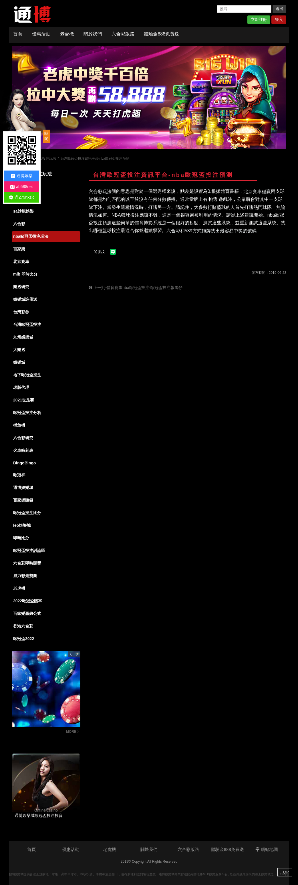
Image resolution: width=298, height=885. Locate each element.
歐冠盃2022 (23, 638)
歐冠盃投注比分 (27, 512)
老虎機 (67, 33)
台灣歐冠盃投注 (27, 324)
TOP (285, 872)
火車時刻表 (23, 450)
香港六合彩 (23, 626)
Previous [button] (71, 654)
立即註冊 (259, 19)
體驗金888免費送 (161, 33)
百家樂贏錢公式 (27, 613)
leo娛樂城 (22, 525)
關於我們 (93, 33)
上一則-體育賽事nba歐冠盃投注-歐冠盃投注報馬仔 (136, 287)
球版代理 (21, 387)
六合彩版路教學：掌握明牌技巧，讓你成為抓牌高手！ (37, 732)
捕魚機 (19, 425)
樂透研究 (21, 286)
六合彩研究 (23, 437)
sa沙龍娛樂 (23, 211)
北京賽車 (21, 261)
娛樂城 (19, 362)
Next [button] (77, 654)
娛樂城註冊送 (25, 299)
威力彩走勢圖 (25, 575)
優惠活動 (41, 33)
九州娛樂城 (23, 337)
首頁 (17, 33)
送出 (279, 8)
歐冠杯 (19, 475)
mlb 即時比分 (25, 274)
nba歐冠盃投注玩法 (30, 236)
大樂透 (19, 349)
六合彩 (19, 223)
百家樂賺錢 (23, 500)
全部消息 (21, 186)
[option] (149, 97)
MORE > (72, 732)
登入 (279, 19)
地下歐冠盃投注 (27, 375)
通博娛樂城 (23, 487)
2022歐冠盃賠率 (27, 601)
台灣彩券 (21, 312)
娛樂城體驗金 (25, 198)
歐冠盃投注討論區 (29, 550)
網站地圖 (266, 849)
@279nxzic (21, 197)
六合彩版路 (123, 33)
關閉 (46, 136)
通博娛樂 (22, 175)
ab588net (21, 186)
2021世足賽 (23, 400)
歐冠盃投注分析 (27, 412)
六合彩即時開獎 (27, 563)
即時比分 (21, 538)
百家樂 (19, 249)
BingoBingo (24, 463)
